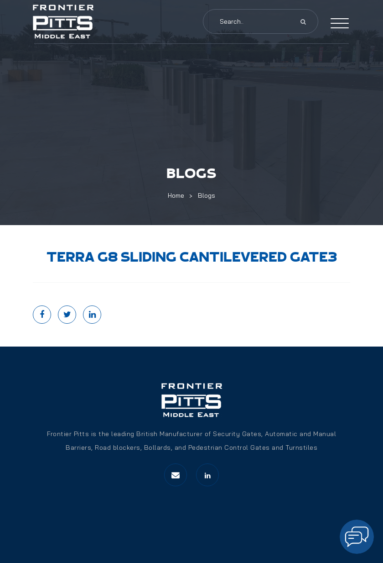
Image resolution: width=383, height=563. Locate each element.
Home (176, 195)
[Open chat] (357, 537)
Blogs (206, 195)
